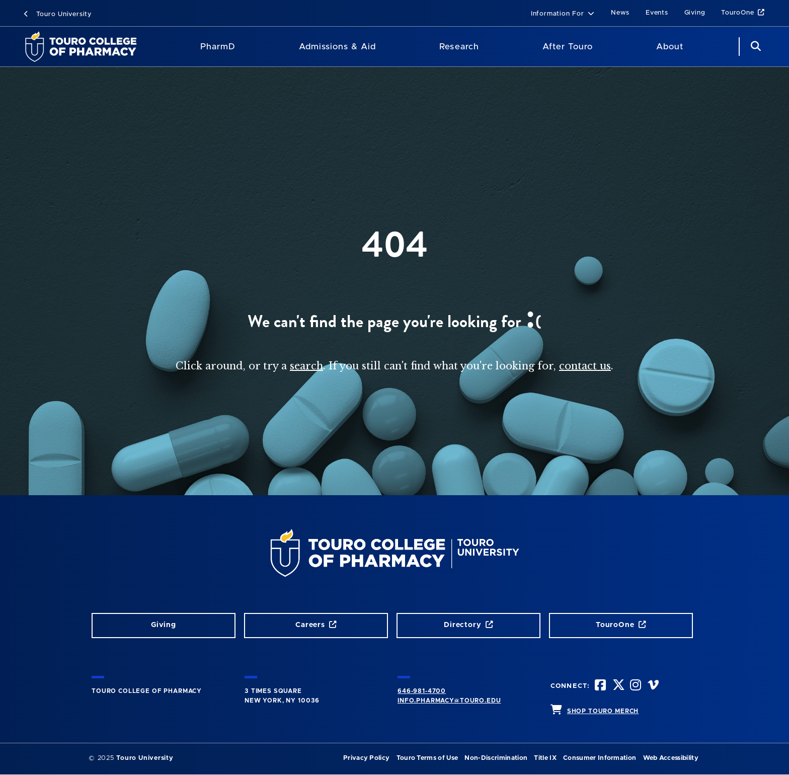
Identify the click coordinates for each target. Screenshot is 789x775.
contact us (585, 366)
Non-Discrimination (495, 758)
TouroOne (743, 13)
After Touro (567, 46)
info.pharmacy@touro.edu (449, 701)
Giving (694, 13)
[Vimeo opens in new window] (654, 686)
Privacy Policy (366, 758)
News (620, 13)
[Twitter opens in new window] (618, 686)
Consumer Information (599, 758)
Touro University (58, 14)
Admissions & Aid (337, 46)
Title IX (545, 758)
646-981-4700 (422, 691)
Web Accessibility (670, 758)
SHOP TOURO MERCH (603, 711)
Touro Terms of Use (427, 758)
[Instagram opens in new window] (636, 686)
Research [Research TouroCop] (459, 46)
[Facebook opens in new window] (601, 686)
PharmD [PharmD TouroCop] (217, 46)
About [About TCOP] (669, 46)
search (306, 366)
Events (657, 13)
